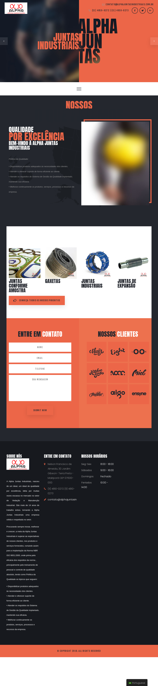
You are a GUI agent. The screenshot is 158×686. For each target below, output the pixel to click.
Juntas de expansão (127, 283)
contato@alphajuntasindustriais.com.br (129, 4)
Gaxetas (52, 281)
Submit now (40, 410)
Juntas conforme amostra (18, 286)
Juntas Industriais (91, 283)
